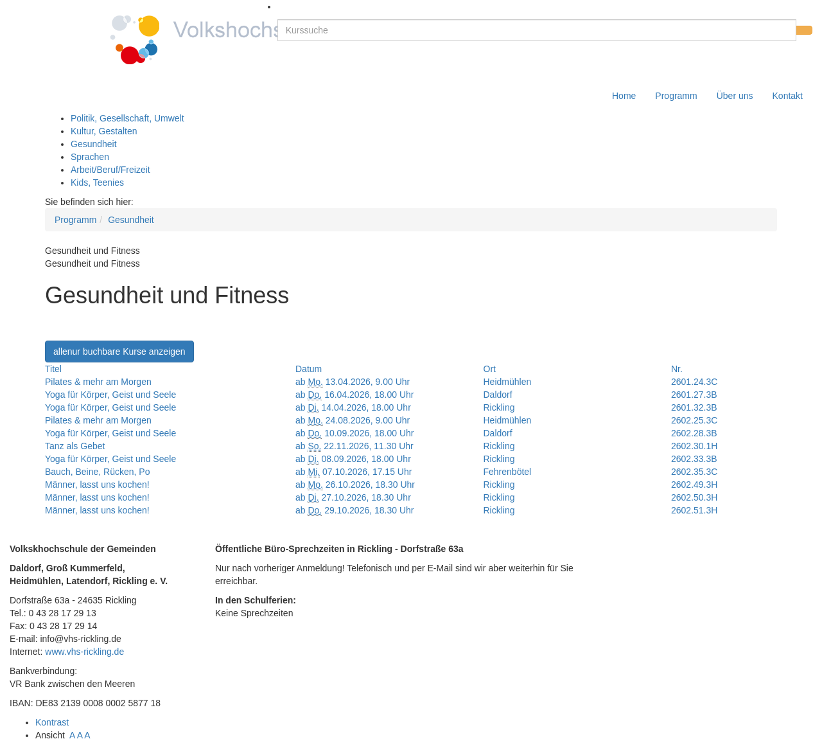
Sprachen (90, 157)
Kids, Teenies (97, 182)
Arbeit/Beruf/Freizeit (110, 170)
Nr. (677, 369)
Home (624, 96)
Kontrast (54, 722)
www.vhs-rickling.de (84, 651)
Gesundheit (94, 144)
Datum (308, 369)
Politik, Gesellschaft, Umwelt (127, 118)
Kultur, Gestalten (104, 131)
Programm (676, 96)
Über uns (735, 96)
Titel (53, 369)
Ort (490, 369)
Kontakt (788, 96)
